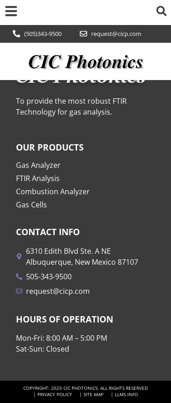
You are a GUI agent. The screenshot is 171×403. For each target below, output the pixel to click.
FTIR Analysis (38, 178)
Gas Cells (31, 204)
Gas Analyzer (38, 165)
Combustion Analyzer (53, 191)
